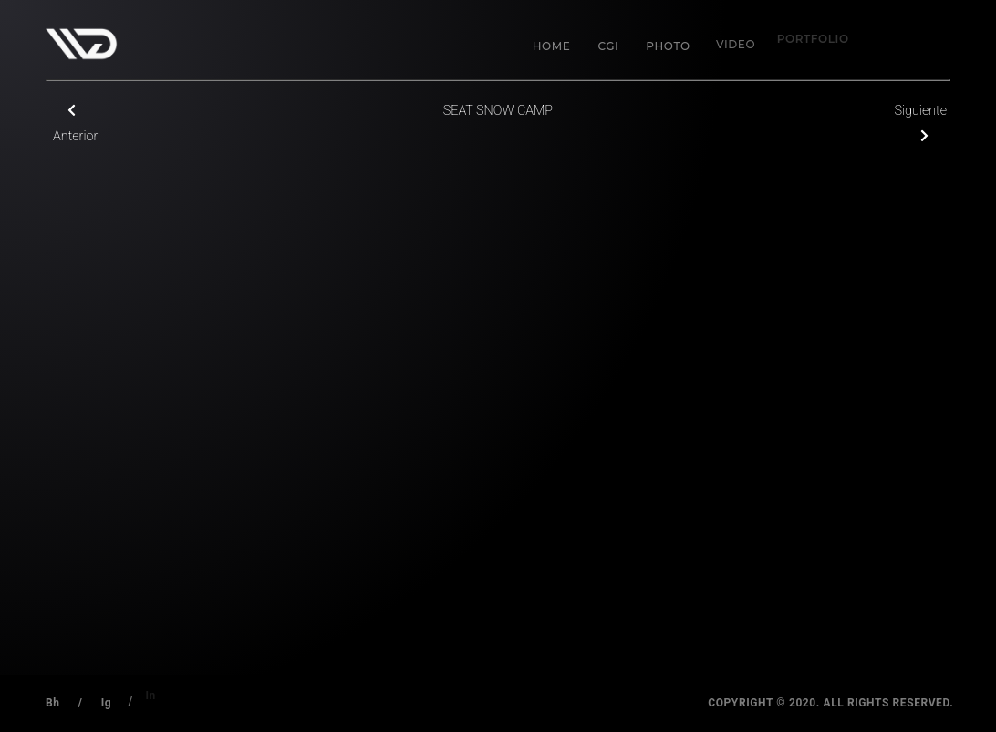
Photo (666, 44)
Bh (53, 702)
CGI (607, 46)
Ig (104, 701)
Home (552, 46)
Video (728, 38)
